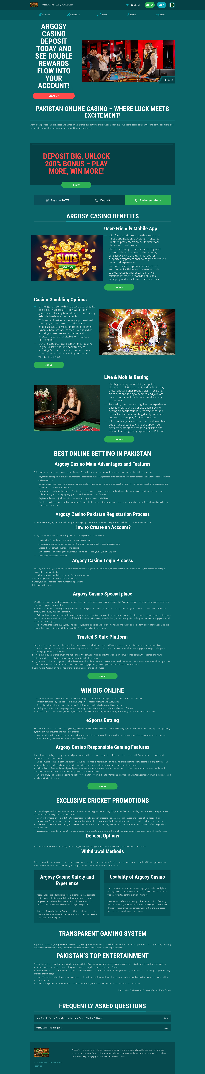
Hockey (102, 14)
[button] (165, 80)
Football (44, 14)
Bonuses (133, 5)
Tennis (131, 14)
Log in (161, 5)
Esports (160, 14)
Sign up (149, 5)
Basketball (73, 14)
